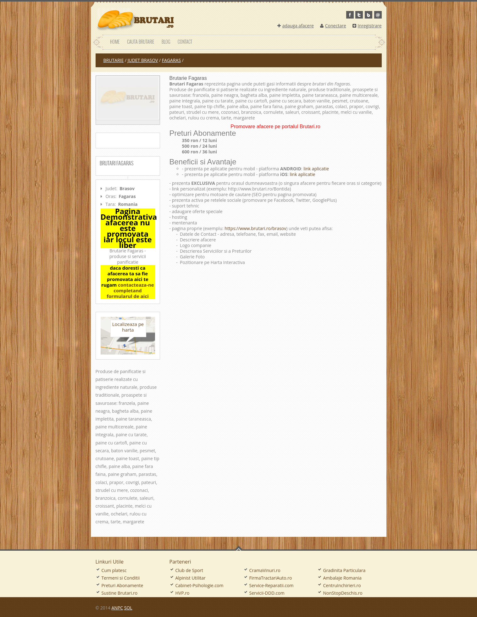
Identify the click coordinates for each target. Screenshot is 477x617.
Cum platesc (114, 570)
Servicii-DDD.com (267, 593)
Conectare (333, 26)
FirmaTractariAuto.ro (270, 578)
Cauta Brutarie (140, 41)
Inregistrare (367, 26)
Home (114, 41)
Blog (166, 41)
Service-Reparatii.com (271, 585)
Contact (185, 41)
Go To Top (239, 548)
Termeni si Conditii (121, 578)
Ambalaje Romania (342, 578)
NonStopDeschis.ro (343, 593)
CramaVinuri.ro (264, 570)
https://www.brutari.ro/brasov (255, 228)
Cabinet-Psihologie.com (199, 585)
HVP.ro (182, 593)
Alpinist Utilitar (190, 578)
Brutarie (113, 60)
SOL (128, 608)
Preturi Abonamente (122, 585)
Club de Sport (189, 570)
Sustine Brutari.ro (120, 593)
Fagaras (171, 60)
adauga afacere (295, 26)
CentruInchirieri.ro (342, 585)
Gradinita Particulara (344, 570)
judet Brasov (143, 60)
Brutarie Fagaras (188, 78)
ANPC (117, 608)
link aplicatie (315, 169)
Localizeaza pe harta (128, 327)
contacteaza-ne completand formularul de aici (130, 290)
